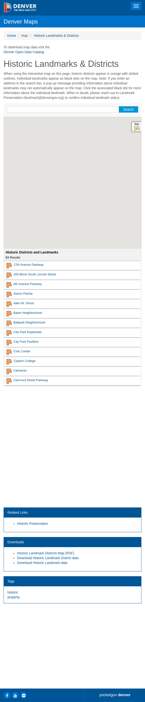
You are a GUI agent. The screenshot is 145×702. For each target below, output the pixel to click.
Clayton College (24, 361)
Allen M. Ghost (23, 303)
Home (11, 36)
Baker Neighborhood (27, 313)
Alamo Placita (22, 293)
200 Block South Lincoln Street (34, 274)
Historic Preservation (32, 523)
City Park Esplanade (27, 332)
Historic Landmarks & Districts (56, 36)
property (13, 597)
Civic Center (21, 351)
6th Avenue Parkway (27, 284)
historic (12, 592)
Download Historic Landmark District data (48, 558)
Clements (20, 370)
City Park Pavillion (26, 341)
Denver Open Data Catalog (24, 52)
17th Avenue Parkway (28, 264)
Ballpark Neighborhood (29, 322)
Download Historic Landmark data (42, 563)
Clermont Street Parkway (30, 380)
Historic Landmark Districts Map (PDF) (45, 553)
